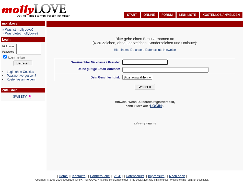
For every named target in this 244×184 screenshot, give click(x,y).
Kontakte (78, 176)
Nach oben (177, 176)
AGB (117, 176)
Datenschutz (135, 176)
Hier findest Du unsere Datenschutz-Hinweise (145, 50)
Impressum (156, 176)
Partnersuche (100, 176)
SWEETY (23, 96)
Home (63, 176)
